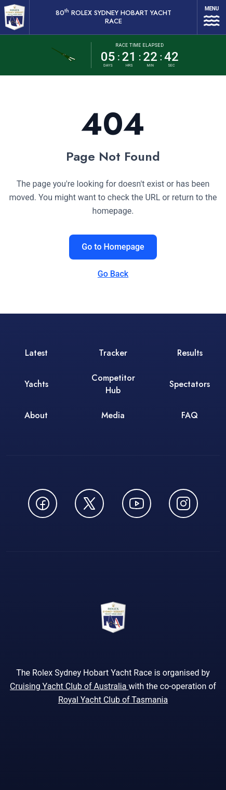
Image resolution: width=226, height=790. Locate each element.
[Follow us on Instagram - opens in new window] (183, 503)
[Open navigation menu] (211, 17)
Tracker (113, 353)
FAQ (189, 415)
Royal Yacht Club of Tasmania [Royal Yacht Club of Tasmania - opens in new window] (113, 700)
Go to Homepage (113, 247)
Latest (36, 353)
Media (113, 415)
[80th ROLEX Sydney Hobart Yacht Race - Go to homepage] (14, 17)
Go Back (113, 274)
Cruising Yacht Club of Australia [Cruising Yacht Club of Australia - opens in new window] (69, 686)
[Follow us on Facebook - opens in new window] (42, 503)
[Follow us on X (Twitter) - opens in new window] (89, 503)
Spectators (189, 384)
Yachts (36, 384)
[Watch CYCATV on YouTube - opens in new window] (136, 503)
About (36, 415)
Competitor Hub (113, 384)
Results (190, 353)
